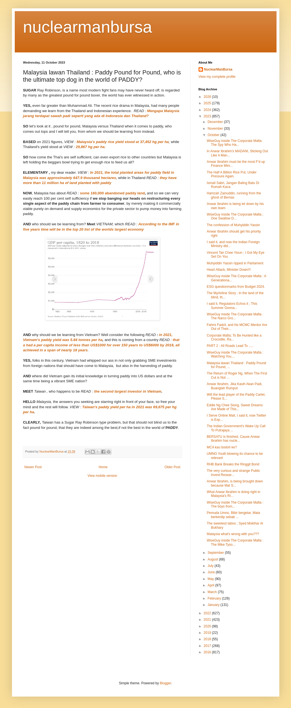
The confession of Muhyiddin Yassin (233, 225)
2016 (208, 652)
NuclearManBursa (218, 69)
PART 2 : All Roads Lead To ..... (230, 346)
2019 (208, 633)
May (211, 579)
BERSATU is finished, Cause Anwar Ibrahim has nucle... (233, 439)
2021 (208, 620)
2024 (208, 110)
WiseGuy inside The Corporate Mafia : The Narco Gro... (235, 316)
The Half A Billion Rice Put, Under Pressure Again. (231, 174)
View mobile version (102, 476)
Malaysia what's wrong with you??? (233, 534)
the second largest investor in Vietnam (127, 391)
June (211, 572)
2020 (208, 626)
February (214, 598)
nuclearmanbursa (87, 27)
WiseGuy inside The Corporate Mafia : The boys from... (235, 504)
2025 (208, 103)
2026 (208, 97)
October (213, 135)
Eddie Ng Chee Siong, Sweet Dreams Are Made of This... (235, 407)
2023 (208, 116)
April (211, 585)
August (213, 559)
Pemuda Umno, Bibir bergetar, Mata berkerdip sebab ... (233, 515)
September (216, 553)
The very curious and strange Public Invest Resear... (233, 473)
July (210, 566)
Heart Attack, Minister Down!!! (229, 270)
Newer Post (33, 467)
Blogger (165, 683)
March (212, 592)
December (215, 122)
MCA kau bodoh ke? (222, 447)
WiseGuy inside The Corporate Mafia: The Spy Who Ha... (234, 143)
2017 (208, 646)
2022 (208, 613)
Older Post (172, 467)
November (215, 129)
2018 (208, 639)
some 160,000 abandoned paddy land (112, 193)
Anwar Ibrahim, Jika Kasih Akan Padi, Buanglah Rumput (234, 386)
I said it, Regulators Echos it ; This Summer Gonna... (232, 306)
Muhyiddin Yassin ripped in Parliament (235, 263)
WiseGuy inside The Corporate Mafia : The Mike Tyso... (235, 542)
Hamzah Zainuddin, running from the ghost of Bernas (234, 195)
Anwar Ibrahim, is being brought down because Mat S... (235, 483)
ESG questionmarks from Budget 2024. (236, 287)
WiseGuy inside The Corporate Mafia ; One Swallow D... (235, 216)
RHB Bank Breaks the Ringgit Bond (233, 464)
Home (103, 467)
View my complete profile (217, 77)
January (213, 605)
